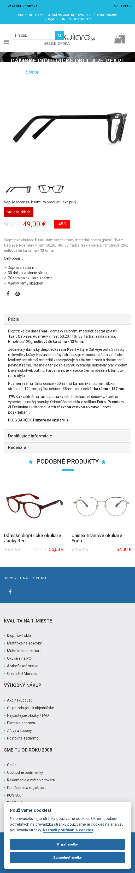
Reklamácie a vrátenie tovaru (31, 780)
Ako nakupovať (19, 700)
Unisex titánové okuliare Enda (97, 538)
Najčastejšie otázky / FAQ (28, 715)
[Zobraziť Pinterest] (17, 294)
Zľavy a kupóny (19, 731)
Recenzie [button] (17, 447)
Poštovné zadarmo (23, 738)
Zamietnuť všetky (67, 857)
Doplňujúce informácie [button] (30, 435)
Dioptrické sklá (19, 635)
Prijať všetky (67, 844)
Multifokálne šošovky (24, 643)
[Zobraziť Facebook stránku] (8, 294)
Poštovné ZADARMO (104, 15)
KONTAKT (15, 795)
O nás (24, 578)
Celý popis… (13, 258)
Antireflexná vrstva (22, 666)
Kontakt (39, 578)
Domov (32, 72)
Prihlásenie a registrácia (26, 788)
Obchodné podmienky (25, 772)
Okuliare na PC (19, 658)
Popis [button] (13, 319)
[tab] (67, 319)
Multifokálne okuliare (24, 651)
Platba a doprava (21, 723)
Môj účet (122, 6)
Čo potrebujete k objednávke (30, 708)
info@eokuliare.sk (58, 19)
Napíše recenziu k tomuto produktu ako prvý (40, 202)
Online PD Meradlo (22, 673)
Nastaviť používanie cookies (68, 830)
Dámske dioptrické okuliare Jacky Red (32, 538)
